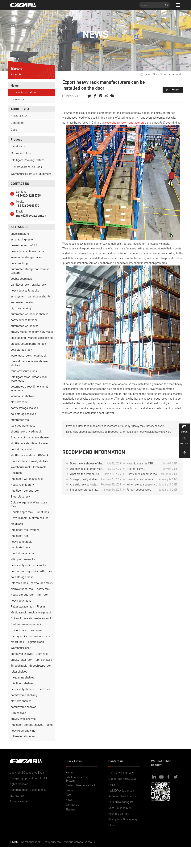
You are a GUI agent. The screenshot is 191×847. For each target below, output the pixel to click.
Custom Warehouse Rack (26, 167)
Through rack (19, 665)
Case (14, 129)
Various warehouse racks (79, 842)
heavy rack (43, 588)
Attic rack (46, 571)
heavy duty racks (21, 600)
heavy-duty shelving (23, 730)
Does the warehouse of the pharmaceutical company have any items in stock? (86, 463)
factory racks (19, 636)
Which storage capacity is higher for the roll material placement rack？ (141, 484)
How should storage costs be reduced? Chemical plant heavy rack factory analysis (122, 431)
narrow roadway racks (24, 571)
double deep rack (21, 278)
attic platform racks (23, 559)
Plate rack (39, 467)
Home (147, 74)
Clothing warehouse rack (26, 624)
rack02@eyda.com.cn (31, 215)
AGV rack (43, 455)
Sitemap (71, 809)
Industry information (23, 92)
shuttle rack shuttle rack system (30, 443)
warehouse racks (21, 355)
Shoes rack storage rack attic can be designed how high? (84, 490)
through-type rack (40, 665)
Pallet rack (42, 512)
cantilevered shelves (23, 707)
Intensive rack (19, 583)
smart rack (17, 641)
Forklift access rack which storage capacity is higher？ (141, 490)
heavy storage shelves (24, 408)
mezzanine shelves (22, 677)
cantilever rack (20, 284)
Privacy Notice (19, 801)
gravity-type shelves (23, 718)
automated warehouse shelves (29, 314)
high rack (42, 594)
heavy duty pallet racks (25, 290)
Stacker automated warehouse (30, 437)
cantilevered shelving (24, 695)
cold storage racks (22, 577)
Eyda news (17, 99)
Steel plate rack (20, 496)
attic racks (39, 565)
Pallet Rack (18, 146)
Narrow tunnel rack (22, 588)
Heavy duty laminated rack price (142, 474)
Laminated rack (20, 547)
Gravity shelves (38, 461)
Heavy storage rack (22, 594)
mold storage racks (22, 553)
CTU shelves (18, 712)
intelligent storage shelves (27, 724)
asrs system (18, 296)
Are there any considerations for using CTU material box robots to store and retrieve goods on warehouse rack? (143, 469)
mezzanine (35, 630)
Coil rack (16, 618)
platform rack (19, 402)
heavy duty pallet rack (24, 320)
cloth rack (40, 355)
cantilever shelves (22, 653)
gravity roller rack (21, 659)
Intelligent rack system (25, 529)
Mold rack (17, 523)
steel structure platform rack (28, 343)
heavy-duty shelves (22, 689)
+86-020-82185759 (28, 195)
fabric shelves (43, 659)
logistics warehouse (23, 425)
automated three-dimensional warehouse (29, 388)
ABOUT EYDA (19, 115)
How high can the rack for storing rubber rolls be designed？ (140, 479)
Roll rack (16, 472)
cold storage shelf (22, 449)
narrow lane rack (39, 636)
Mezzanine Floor (21, 153)
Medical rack (19, 612)
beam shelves (19, 245)
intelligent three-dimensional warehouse (29, 378)
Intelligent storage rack (25, 490)
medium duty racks (41, 331)
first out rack (18, 630)
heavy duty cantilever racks (27, 251)
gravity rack (39, 284)
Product (70, 790)
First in (40, 606)
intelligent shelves (22, 683)
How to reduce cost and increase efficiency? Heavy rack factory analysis (121, 426)
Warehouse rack (21, 467)
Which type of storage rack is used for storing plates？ (86, 469)
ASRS (33, 245)
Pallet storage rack (22, 606)
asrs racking (18, 337)
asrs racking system (23, 239)
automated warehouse (24, 325)
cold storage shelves (23, 413)
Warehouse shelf (21, 647)
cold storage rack (21, 349)
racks (49, 724)
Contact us (17, 122)
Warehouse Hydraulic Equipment (31, 173)
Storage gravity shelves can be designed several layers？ (84, 479)
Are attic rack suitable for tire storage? (83, 484)
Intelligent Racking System (27, 160)
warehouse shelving (40, 337)
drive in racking (20, 233)
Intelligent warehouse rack (27, 478)
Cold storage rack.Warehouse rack (29, 504)
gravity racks (19, 331)
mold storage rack (40, 612)
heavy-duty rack (21, 565)
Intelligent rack (20, 535)
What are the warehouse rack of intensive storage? (85, 474)
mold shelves (19, 461)
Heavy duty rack (52, 842)
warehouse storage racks (26, 257)
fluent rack (43, 689)
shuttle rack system (23, 455)
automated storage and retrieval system (30, 271)
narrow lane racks (41, 583)
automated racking (22, 302)
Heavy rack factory (22, 484)
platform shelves (21, 701)
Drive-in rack (19, 518)
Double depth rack (22, 512)
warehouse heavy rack (38, 618)
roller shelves (19, 671)
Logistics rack (35, 641)
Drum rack (41, 653)
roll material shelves (23, 736)
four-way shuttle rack (24, 371)
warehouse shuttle (39, 296)
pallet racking (19, 263)
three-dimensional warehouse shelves (29, 363)
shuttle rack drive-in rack (26, 431)
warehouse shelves (22, 396)
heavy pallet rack (21, 541)
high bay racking (21, 308)
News (156, 74)
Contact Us (72, 804)
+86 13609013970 (27, 205)
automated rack (20, 419)
